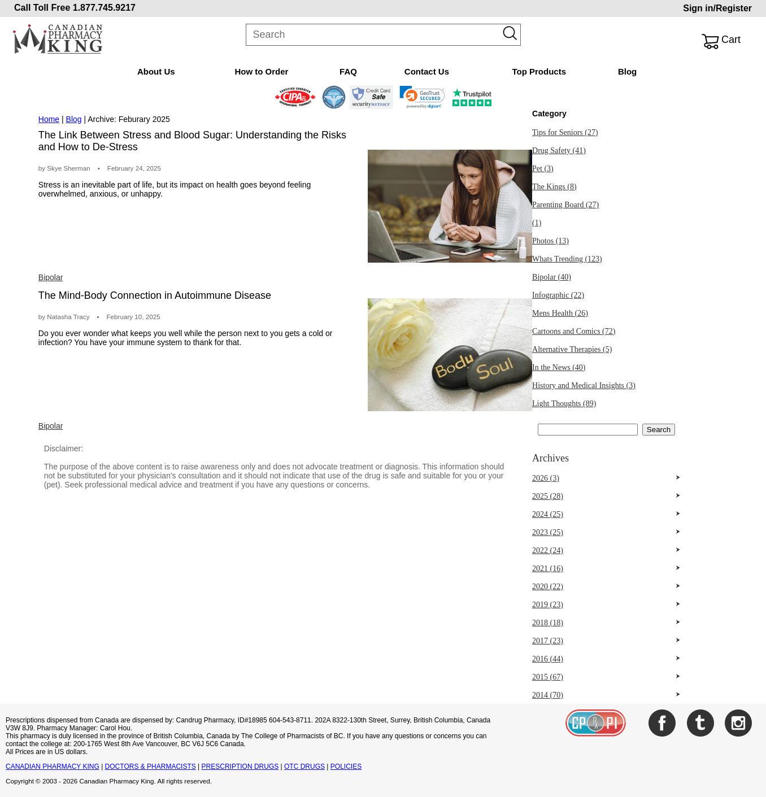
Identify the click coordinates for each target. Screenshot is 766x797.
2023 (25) (547, 532)
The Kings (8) (554, 186)
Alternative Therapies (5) (572, 349)
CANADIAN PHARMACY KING (52, 766)
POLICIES (346, 766)
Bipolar (50, 277)
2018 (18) (547, 623)
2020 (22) (547, 586)
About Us (156, 71)
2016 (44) (547, 659)
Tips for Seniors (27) (565, 132)
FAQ (348, 71)
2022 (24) (547, 550)
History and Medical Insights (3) (584, 385)
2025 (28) (547, 496)
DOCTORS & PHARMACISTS (150, 766)
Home (48, 119)
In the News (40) (558, 367)
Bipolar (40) (551, 277)
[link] (422, 97)
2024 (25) (547, 514)
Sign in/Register (717, 8)
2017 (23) (547, 641)
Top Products (539, 71)
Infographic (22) (558, 295)
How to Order (261, 71)
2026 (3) (545, 478)
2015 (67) (547, 677)
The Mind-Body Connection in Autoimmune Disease (154, 295)
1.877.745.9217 (104, 7)
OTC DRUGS (304, 766)
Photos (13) (550, 241)
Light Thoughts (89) (564, 403)
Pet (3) (543, 168)
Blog (627, 71)
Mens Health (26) (560, 313)
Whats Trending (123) (567, 259)
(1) (536, 223)
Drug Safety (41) (559, 150)
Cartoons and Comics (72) (573, 331)
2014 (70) (547, 695)
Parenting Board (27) (565, 205)
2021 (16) (547, 568)
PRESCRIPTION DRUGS (240, 766)
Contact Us (426, 71)
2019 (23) (547, 604)
